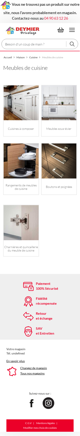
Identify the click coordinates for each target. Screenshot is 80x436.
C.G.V (28, 423)
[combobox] (39, 44)
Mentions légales (45, 423)
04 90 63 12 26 (56, 18)
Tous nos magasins (32, 373)
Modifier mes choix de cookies (40, 427)
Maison (20, 57)
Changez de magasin (33, 368)
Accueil (8, 57)
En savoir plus (15, 361)
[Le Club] (22, 30)
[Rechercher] (72, 44)
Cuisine (33, 57)
